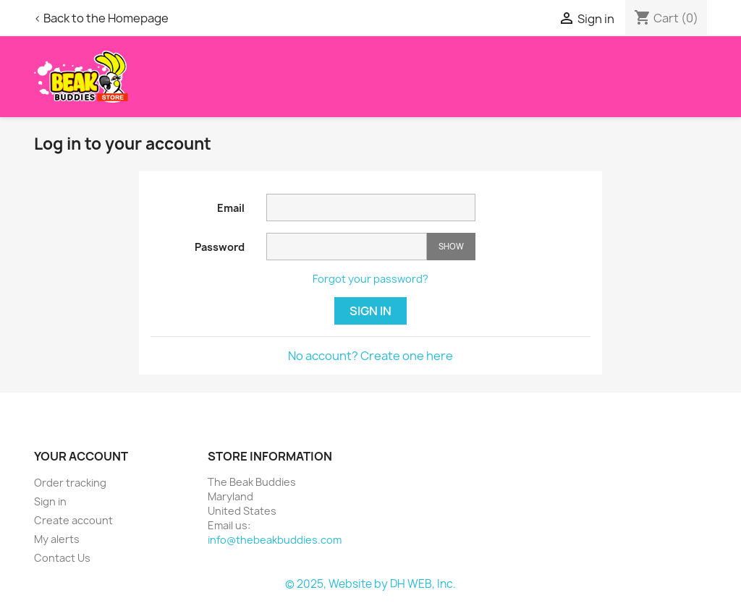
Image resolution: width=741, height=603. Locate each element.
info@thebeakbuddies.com (275, 540)
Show (451, 246)
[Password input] (346, 247)
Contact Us (62, 558)
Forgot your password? (370, 279)
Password (220, 247)
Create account (73, 520)
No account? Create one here (370, 356)
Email (231, 208)
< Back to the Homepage (101, 18)
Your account (81, 456)
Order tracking (70, 482)
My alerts (57, 539)
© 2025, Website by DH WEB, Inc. (370, 583)
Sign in (370, 311)
